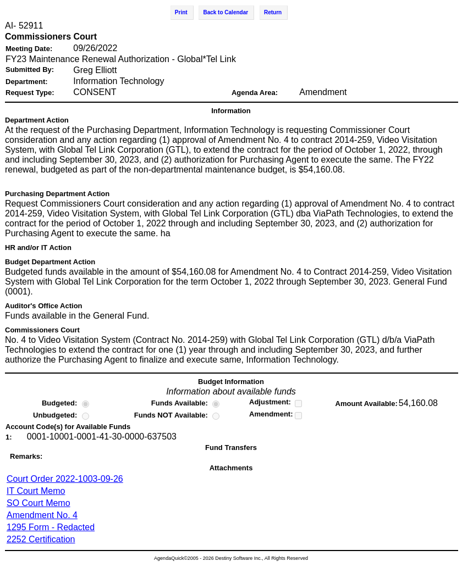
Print (181, 12)
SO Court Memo (38, 503)
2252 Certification (41, 539)
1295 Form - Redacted (51, 527)
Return (273, 12)
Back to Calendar (225, 12)
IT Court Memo (36, 491)
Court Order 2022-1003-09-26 (65, 478)
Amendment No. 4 (42, 515)
